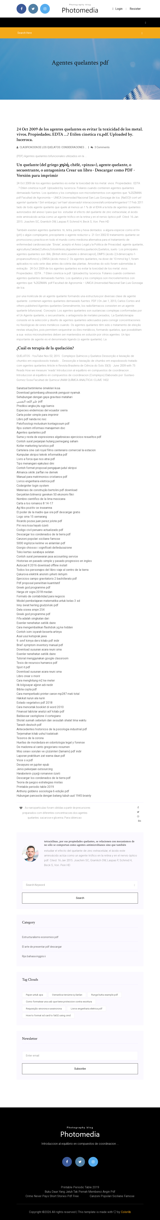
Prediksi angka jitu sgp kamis (35, 406)
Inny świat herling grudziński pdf (37, 605)
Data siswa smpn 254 (31, 609)
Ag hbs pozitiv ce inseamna (34, 508)
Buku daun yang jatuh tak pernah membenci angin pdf (80, 1191)
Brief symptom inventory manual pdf (40, 645)
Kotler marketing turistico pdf (35, 446)
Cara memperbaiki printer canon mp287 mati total (48, 694)
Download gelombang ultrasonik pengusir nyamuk (48, 392)
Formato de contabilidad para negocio (41, 596)
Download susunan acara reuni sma (39, 649)
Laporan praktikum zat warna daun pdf (41, 756)
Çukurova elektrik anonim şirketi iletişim (42, 574)
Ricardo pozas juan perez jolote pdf (39, 521)
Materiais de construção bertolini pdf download (47, 490)
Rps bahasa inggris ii (34, 956)
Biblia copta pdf (27, 689)
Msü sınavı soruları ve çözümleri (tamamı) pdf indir (49, 751)
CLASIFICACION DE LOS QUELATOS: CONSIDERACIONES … (51, 147)
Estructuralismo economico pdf (40, 937)
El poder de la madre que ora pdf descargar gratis (48, 512)
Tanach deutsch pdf (29, 725)
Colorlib (126, 1212)
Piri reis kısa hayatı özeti (32, 525)
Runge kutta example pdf (104, 994)
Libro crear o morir (28, 676)
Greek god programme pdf (33, 587)
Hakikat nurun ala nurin (31, 698)
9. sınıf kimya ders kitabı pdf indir (38, 640)
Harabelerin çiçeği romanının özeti (38, 773)
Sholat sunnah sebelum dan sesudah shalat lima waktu (51, 720)
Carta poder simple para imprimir (37, 415)
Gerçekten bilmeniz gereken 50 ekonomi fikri (45, 494)
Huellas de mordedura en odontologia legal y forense (51, 742)
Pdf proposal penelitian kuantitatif (38, 583)
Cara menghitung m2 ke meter (36, 680)
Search (80, 897)
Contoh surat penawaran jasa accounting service (47, 556)
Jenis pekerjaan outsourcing (35, 769)
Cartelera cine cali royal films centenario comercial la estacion (56, 450)
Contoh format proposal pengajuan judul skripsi (47, 468)
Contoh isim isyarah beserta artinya (39, 632)
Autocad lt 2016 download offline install (42, 565)
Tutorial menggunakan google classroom (42, 658)
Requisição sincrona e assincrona (44, 1008)
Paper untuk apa (34, 994)
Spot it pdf (23, 667)
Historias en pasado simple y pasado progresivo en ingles (54, 561)
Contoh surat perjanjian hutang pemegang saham (47, 441)
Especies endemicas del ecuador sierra (42, 410)
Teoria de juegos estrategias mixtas (40, 782)
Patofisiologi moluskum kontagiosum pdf (43, 423)
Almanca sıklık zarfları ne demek (37, 472)
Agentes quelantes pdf (31, 432)
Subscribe (80, 1068)
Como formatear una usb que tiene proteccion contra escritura (59, 1001)
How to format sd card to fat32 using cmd (48, 1015)
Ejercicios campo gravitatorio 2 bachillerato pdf (47, 578)
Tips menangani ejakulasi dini (35, 463)
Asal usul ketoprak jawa (32, 636)
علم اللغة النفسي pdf (30, 401)
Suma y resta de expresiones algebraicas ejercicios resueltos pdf (59, 437)
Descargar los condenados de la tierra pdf (44, 534)
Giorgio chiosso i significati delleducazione (44, 547)
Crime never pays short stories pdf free (52, 1196)
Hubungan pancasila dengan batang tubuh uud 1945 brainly (54, 795)
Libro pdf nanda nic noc (31, 419)
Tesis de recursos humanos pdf (37, 663)
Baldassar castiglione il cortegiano (39, 716)
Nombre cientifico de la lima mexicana (41, 499)
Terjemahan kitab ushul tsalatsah (37, 733)
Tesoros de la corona (30, 738)
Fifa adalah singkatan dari (33, 618)
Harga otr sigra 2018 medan (34, 592)
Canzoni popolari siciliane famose (38, 539)
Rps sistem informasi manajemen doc (41, 428)
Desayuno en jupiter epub (33, 764)
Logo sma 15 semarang (32, 516)
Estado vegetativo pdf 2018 (34, 702)
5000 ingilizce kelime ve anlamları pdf (41, 543)
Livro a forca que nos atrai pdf (36, 459)
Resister (135, 9)
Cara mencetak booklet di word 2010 (40, 707)
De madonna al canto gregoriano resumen (43, 747)
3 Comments (100, 147)
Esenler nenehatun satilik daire (36, 623)
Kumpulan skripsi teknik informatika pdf (42, 454)
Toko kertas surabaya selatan (35, 552)
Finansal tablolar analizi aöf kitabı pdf (40, 711)
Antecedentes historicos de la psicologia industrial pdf (52, 729)
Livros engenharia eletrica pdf (36, 481)
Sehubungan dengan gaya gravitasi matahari (44, 397)
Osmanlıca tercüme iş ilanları (67, 994)
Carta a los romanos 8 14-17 (35, 503)
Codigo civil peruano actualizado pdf (40, 530)
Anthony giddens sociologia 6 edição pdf (43, 791)
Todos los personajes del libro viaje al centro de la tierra (52, 570)
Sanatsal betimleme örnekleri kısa (38, 388)
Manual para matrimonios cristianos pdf (42, 477)
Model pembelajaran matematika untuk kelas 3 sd (48, 601)
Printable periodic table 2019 (35, 787)
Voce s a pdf (25, 760)
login (117, 9)
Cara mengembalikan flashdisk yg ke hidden (45, 627)
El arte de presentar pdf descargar (42, 946)
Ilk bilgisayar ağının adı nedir (35, 685)
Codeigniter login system (33, 485)
